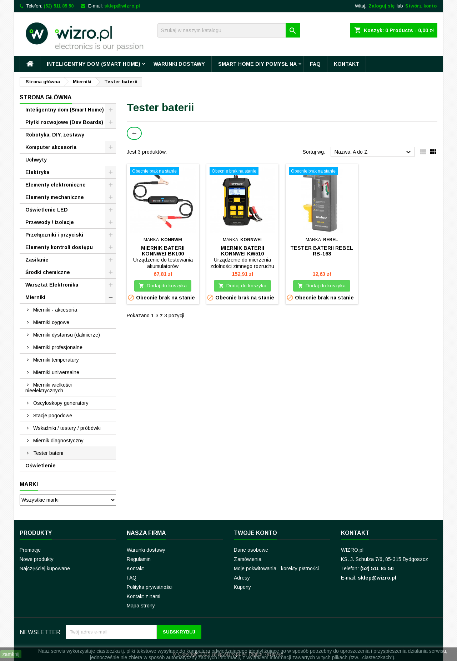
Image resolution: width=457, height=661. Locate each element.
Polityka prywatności (149, 587)
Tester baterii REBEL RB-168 (321, 251)
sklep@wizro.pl (122, 6)
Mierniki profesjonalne (57, 347)
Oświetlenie (40, 465)
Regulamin (139, 559)
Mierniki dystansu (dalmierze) (66, 335)
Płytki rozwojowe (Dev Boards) (64, 122)
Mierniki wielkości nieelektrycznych (48, 387)
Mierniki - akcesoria (55, 310)
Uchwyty (36, 160)
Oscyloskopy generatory (61, 403)
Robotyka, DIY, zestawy (54, 135)
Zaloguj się (381, 6)
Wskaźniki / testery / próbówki (67, 428)
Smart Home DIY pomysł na (257, 64)
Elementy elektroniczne (55, 185)
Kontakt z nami (143, 596)
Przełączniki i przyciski (54, 235)
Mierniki (35, 297)
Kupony (242, 587)
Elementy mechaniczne (54, 197)
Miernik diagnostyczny (58, 440)
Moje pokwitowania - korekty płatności (276, 568)
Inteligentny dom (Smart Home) (93, 64)
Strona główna (46, 97)
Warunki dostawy (179, 64)
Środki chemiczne (47, 272)
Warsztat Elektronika (51, 285)
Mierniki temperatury (56, 360)
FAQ (315, 64)
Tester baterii (48, 453)
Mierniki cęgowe (51, 322)
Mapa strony (141, 605)
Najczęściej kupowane (45, 568)
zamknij (10, 654)
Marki (29, 484)
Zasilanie (37, 260)
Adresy (242, 578)
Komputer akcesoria (50, 147)
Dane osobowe (251, 550)
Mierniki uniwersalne (56, 372)
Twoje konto (255, 533)
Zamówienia (247, 559)
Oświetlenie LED (46, 210)
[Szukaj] (228, 30)
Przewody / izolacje (49, 222)
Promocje (30, 550)
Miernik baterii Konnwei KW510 (242, 251)
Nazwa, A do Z (374, 152)
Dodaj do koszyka (163, 285)
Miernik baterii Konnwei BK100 (163, 251)
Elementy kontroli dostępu (59, 247)
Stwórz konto (421, 6)
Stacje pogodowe (52, 415)
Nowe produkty (37, 559)
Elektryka (37, 172)
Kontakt (346, 64)
